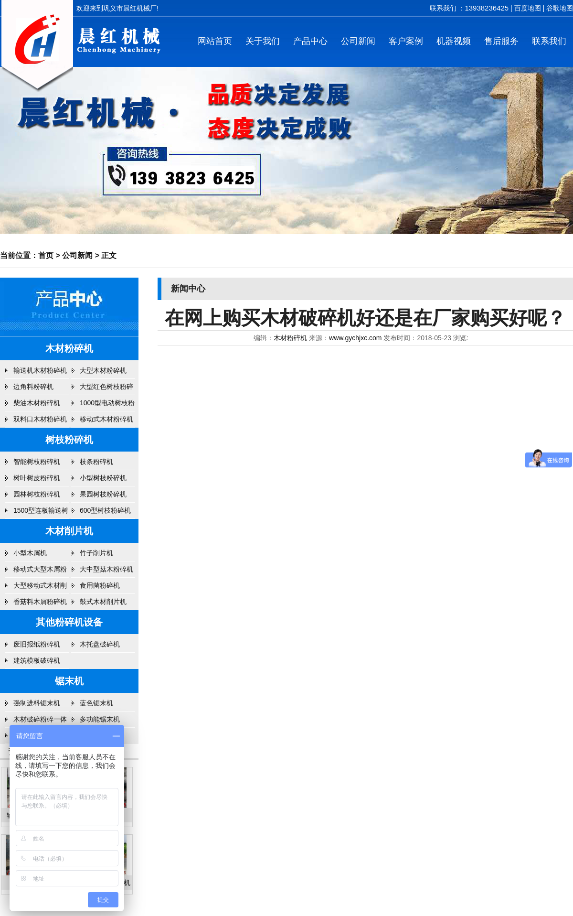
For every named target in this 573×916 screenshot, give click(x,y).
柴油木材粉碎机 (36, 403)
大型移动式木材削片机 (40, 588)
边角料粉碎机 (33, 386)
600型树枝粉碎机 (105, 510)
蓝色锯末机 (96, 703)
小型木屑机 (30, 553)
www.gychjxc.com (355, 338)
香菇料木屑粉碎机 (40, 601)
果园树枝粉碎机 (103, 494)
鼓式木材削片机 (103, 601)
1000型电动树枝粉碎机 (107, 405)
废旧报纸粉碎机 (36, 644)
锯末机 (69, 681)
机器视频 (453, 41)
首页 (45, 255)
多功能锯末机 (100, 719)
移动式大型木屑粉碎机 (40, 571)
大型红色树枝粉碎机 (106, 389)
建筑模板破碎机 (36, 660)
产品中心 (310, 41)
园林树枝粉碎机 (36, 494)
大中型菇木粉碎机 (106, 569)
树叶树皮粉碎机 (36, 478)
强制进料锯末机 (36, 703)
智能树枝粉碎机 (36, 461)
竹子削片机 (96, 553)
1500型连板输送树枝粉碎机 (40, 512)
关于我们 (262, 41)
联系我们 (549, 41)
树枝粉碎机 (69, 439)
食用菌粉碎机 (100, 585)
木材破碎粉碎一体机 (40, 721)
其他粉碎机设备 (69, 622)
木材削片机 (69, 531)
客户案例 (406, 41)
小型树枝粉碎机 (103, 478)
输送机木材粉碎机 (40, 370)
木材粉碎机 (69, 348)
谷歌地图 (559, 8)
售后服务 (501, 41)
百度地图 (527, 8)
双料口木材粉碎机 (40, 419)
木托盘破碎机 (100, 644)
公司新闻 (358, 41)
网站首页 (215, 41)
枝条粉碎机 (96, 461)
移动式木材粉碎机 (106, 419)
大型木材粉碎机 (103, 370)
